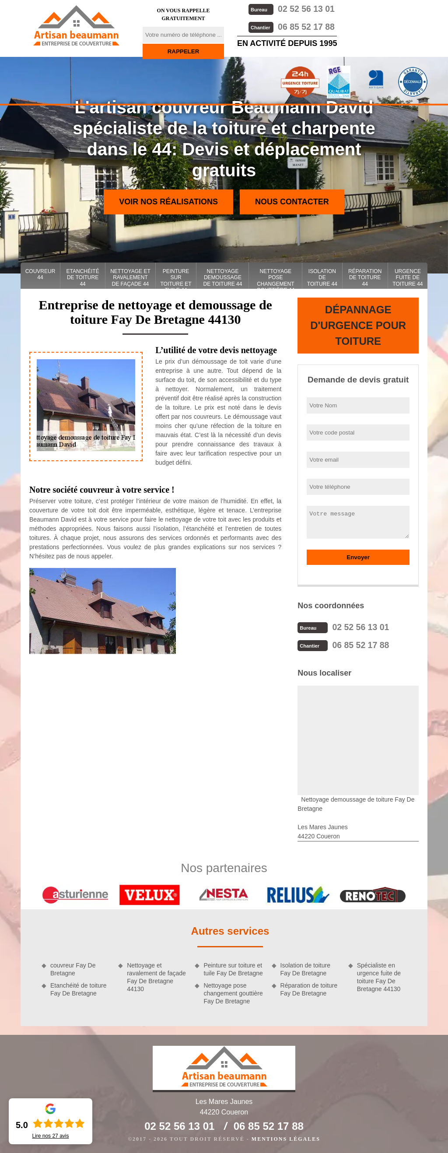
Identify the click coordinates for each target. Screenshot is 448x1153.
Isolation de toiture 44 (322, 277)
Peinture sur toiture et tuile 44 (175, 278)
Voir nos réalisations (168, 201)
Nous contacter (292, 201)
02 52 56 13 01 (290, 8)
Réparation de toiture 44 (365, 277)
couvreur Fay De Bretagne (72, 968)
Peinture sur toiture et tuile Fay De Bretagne (232, 968)
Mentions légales (286, 1138)
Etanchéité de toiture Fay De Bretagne (78, 988)
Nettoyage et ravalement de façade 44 (130, 277)
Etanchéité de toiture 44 (82, 277)
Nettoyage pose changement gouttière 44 (276, 278)
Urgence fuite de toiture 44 (407, 277)
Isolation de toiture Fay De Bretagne (305, 968)
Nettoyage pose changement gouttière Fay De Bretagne (232, 992)
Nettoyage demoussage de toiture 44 (222, 277)
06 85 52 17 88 (290, 26)
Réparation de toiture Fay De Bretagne (309, 988)
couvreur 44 (40, 274)
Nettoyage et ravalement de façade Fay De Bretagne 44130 (156, 976)
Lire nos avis (50, 1136)
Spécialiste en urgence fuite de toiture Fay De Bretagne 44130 (379, 976)
